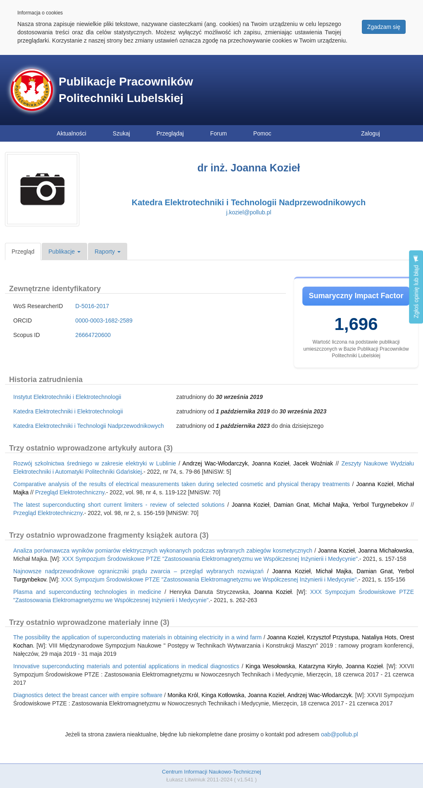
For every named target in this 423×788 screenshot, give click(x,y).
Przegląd (23, 251)
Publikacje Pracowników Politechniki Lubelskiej (126, 89)
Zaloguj (370, 133)
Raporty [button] (108, 251)
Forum (218, 133)
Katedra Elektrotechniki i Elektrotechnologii (68, 411)
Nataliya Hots (379, 637)
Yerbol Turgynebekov (380, 504)
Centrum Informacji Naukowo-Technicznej (211, 772)
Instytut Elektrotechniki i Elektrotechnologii (67, 397)
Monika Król (182, 695)
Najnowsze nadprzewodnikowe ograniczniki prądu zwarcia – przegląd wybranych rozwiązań (138, 571)
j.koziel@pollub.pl (248, 212)
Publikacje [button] (64, 251)
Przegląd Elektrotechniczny (70, 492)
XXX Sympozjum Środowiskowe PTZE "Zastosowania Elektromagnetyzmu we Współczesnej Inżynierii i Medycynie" (210, 558)
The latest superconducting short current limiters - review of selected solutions (118, 504)
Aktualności (71, 133)
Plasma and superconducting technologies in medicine (87, 592)
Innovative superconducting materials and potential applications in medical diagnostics (126, 666)
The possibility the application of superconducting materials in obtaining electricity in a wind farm (137, 637)
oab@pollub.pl (339, 734)
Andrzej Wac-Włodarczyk (215, 463)
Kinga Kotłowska (223, 695)
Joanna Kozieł (270, 463)
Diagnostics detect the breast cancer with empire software (87, 695)
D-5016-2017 (92, 306)
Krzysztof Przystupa (332, 637)
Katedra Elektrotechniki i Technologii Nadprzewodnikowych (249, 202)
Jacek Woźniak (313, 463)
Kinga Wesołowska (270, 666)
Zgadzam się (383, 27)
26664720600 (93, 335)
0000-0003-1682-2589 (104, 320)
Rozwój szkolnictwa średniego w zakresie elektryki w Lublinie (94, 463)
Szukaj (121, 133)
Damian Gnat (291, 504)
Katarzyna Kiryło (320, 666)
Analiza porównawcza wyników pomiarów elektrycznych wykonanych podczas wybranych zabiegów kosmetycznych (162, 550)
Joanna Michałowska (385, 550)
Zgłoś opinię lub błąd (416, 287)
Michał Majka (331, 504)
